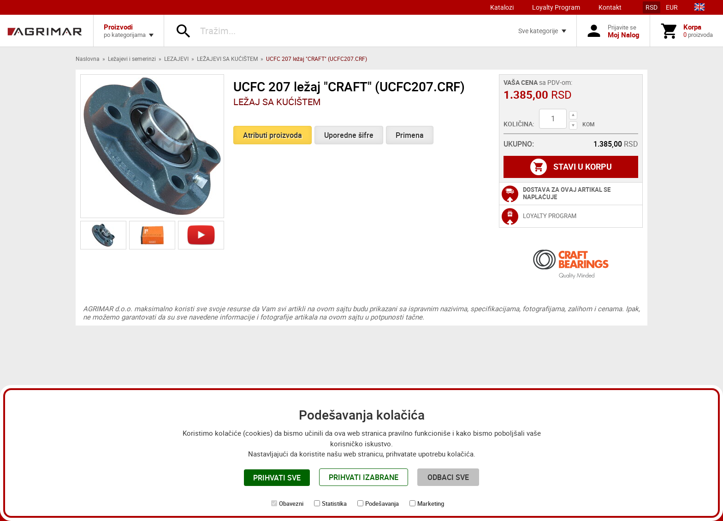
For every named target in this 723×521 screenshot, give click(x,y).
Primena (410, 135)
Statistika (334, 503)
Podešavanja (382, 503)
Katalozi (502, 7)
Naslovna (88, 58)
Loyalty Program (556, 7)
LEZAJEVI (176, 58)
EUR (672, 7)
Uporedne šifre (348, 135)
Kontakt (610, 7)
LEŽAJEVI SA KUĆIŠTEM (227, 58)
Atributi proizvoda (272, 135)
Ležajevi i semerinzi (132, 58)
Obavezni (291, 503)
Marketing (430, 503)
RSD (652, 7)
